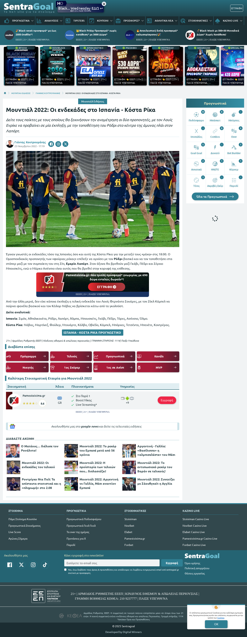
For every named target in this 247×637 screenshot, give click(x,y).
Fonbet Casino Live (194, 544)
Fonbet (128, 544)
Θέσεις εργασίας (195, 573)
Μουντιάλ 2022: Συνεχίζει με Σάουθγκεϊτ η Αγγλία (156, 481)
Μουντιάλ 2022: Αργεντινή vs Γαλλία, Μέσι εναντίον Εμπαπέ (99, 483)
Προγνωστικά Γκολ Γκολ (81, 525)
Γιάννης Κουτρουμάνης (30, 142)
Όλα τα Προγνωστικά (215, 196)
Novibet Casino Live (195, 525)
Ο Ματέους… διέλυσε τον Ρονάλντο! (39, 448)
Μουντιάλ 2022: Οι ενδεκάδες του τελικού (38, 465)
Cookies (220, 617)
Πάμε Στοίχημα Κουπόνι (22, 519)
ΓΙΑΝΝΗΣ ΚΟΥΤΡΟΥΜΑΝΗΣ (48, 93)
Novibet (129, 525)
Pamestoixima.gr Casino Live (200, 538)
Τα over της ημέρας (78, 532)
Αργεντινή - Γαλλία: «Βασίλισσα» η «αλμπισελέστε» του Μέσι (156, 450)
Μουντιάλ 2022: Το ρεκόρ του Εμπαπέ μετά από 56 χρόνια (98, 450)
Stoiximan (130, 519)
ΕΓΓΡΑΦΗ (236, 8)
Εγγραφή (167, 400)
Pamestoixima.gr (34, 395)
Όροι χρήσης (192, 563)
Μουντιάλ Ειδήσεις (92, 101)
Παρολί (71, 544)
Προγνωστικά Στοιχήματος (24, 525)
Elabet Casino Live (194, 532)
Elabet (128, 532)
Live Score (14, 532)
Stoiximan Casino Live (196, 519)
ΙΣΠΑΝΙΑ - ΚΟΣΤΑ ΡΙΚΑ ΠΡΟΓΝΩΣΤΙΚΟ (92, 332)
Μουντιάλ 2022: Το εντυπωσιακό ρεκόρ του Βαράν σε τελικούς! (154, 467)
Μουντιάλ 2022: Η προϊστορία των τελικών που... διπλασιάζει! (97, 467)
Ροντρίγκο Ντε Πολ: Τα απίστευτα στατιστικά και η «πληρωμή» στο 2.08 (41, 483)
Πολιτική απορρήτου (197, 568)
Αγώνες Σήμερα (17, 538)
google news (89, 426)
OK (216, 624)
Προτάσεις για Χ (76, 538)
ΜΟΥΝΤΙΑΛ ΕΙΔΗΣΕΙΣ (20, 93)
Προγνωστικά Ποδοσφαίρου (84, 519)
